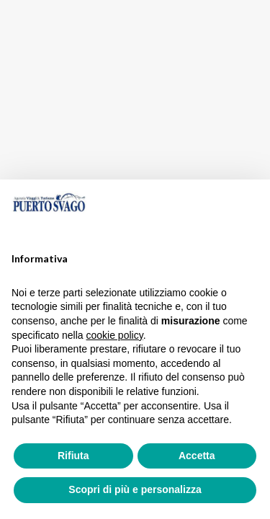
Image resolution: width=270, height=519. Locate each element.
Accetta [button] (197, 455)
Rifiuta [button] (73, 455)
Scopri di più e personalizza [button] (134, 489)
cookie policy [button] (114, 335)
